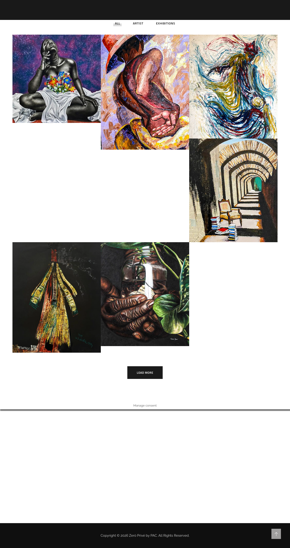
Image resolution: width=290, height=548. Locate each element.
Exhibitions (165, 23)
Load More (145, 372)
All (117, 23)
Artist (138, 23)
